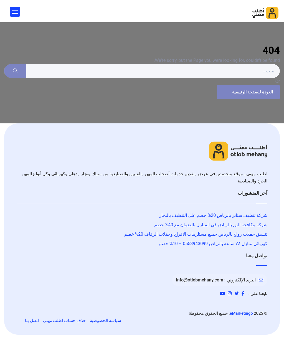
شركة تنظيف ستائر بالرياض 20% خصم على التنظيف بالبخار (213, 215)
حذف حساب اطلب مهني (64, 320)
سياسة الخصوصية (105, 320)
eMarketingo (241, 313)
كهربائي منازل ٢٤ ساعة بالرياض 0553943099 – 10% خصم (213, 243)
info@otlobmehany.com (199, 280)
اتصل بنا (32, 320)
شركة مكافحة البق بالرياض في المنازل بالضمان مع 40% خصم (210, 224)
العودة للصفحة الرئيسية (247, 92)
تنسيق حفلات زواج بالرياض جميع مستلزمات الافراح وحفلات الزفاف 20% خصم (195, 234)
